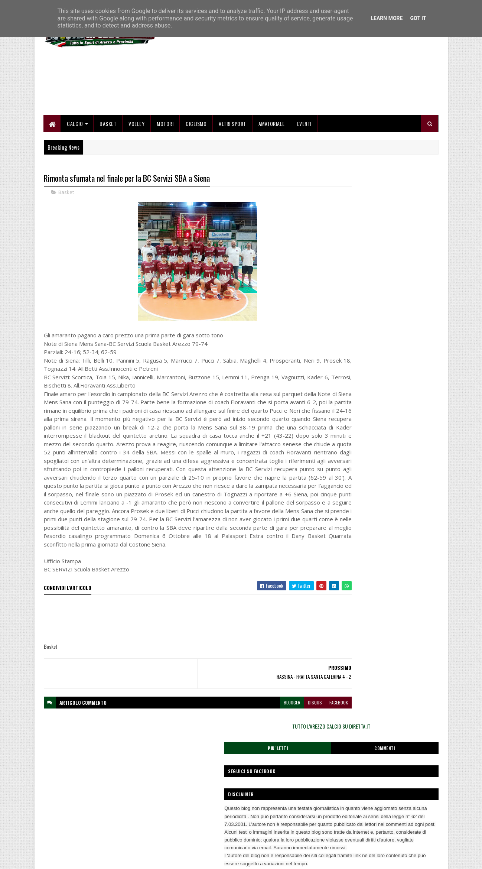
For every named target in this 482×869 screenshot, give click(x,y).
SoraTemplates (79, 859)
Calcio (75, 164)
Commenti (408, 243)
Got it (418, 18)
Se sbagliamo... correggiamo (205, 838)
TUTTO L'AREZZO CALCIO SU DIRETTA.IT (379, 221)
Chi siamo (187, 820)
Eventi (304, 164)
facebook (293, 769)
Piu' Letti (349, 243)
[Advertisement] (303, 104)
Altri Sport (233, 164)
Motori (165, 164)
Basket (108, 164)
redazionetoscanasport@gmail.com (393, 812)
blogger (247, 769)
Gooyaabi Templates (141, 859)
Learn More (387, 18)
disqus (270, 769)
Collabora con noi (194, 829)
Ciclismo (196, 164)
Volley (137, 164)
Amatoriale (271, 164)
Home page (189, 811)
